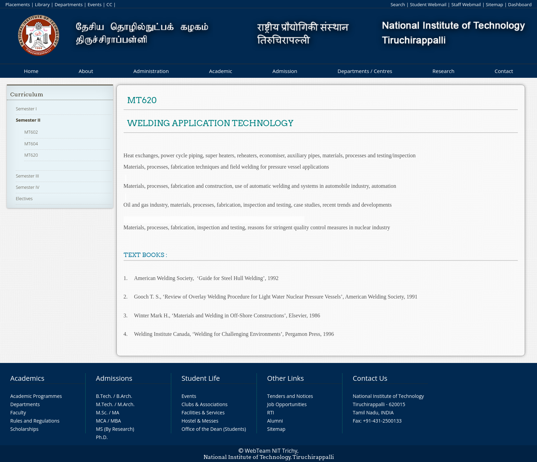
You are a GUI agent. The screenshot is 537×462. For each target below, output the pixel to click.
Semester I (26, 109)
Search (397, 4)
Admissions (114, 378)
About (86, 71)
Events (95, 4)
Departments (68, 4)
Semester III (27, 176)
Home (31, 71)
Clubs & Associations (205, 404)
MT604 (31, 144)
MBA (116, 420)
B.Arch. (124, 396)
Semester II (28, 120)
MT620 (31, 155)
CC (109, 4)
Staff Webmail (466, 4)
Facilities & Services (203, 412)
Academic (220, 71)
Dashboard (520, 4)
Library (42, 4)
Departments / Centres (365, 71)
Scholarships (24, 429)
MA (115, 412)
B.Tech (103, 396)
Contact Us (370, 378)
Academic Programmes (36, 396)
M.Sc (101, 412)
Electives (24, 198)
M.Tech (104, 404)
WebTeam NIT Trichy (271, 450)
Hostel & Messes (200, 420)
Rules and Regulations (35, 420)
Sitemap (494, 4)
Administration (151, 71)
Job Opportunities (287, 404)
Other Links (285, 378)
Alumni (275, 420)
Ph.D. (102, 437)
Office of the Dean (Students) (214, 429)
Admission (284, 71)
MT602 (31, 132)
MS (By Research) (115, 429)
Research (443, 71)
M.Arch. (126, 404)
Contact (504, 71)
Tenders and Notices (290, 396)
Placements (17, 4)
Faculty (18, 412)
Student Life (201, 378)
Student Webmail (428, 4)
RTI (270, 412)
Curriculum (26, 94)
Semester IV (27, 187)
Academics (27, 378)
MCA (101, 420)
